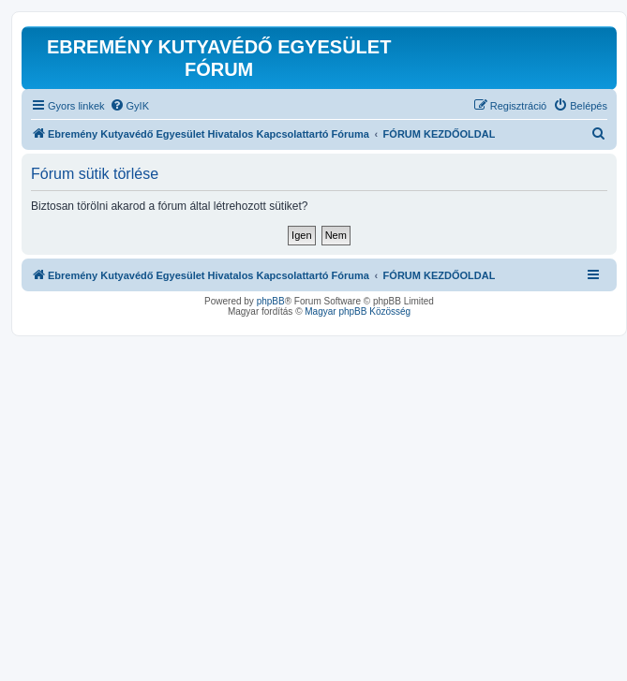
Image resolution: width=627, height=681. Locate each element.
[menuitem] (129, 106)
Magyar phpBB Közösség (358, 311)
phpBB (271, 301)
